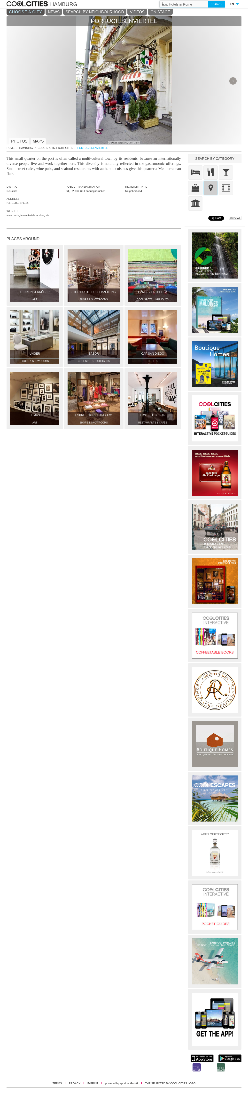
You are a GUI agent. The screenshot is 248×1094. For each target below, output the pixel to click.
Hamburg (26, 148)
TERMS (58, 1083)
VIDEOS (137, 12)
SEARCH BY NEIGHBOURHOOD (95, 12)
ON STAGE (160, 12)
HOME (11, 148)
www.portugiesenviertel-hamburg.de (28, 215)
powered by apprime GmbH (121, 1083)
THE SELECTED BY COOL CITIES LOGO (170, 1083)
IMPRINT (93, 1083)
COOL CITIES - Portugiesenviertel (28, 4)
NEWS (54, 12)
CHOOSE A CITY (25, 12)
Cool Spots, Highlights (55, 148)
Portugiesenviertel (92, 148)
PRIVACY (75, 1083)
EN (232, 4)
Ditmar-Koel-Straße (18, 203)
